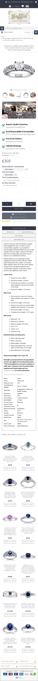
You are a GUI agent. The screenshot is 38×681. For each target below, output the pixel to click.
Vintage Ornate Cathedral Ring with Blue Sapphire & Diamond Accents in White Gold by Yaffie (10, 641)
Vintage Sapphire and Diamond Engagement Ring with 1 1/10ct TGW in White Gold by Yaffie (28, 641)
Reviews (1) (10, 232)
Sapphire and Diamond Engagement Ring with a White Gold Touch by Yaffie (10, 605)
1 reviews (14, 221)
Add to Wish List (19, 214)
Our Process (19, 236)
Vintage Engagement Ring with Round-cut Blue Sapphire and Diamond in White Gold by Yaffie (28, 495)
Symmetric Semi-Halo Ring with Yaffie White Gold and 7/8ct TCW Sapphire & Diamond (28, 605)
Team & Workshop (27, 232)
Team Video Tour (19, 239)
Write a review (24, 221)
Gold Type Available (8, 172)
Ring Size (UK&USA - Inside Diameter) (13, 166)
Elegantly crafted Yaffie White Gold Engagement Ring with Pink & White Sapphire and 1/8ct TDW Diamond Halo (10, 531)
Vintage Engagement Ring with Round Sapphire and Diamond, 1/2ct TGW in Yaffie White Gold (28, 530)
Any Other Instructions (9, 183)
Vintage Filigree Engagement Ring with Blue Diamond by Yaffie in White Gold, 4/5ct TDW (10, 459)
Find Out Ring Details (19, 228)
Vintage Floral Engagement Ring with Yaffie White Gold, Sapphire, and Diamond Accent (10, 495)
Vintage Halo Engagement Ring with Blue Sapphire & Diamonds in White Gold (28, 459)
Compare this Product (19, 217)
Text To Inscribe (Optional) (10, 177)
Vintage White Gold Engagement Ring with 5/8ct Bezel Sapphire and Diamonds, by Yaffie (10, 568)
